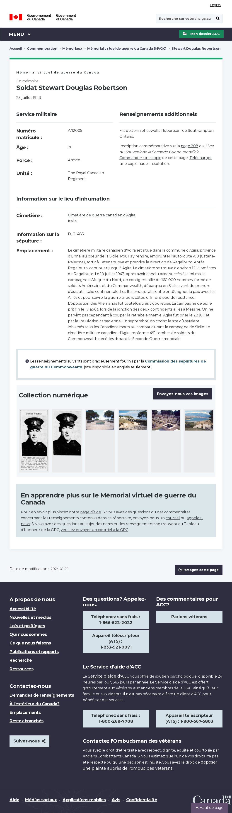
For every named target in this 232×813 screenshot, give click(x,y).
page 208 (189, 146)
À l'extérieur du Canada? (34, 703)
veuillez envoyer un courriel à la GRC (94, 530)
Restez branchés (27, 720)
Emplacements (25, 712)
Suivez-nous (29, 741)
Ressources (21, 668)
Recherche (21, 660)
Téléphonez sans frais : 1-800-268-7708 (116, 718)
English (215, 5)
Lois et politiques (27, 625)
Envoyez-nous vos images (182, 394)
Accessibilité (23, 608)
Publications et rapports (34, 651)
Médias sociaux (41, 799)
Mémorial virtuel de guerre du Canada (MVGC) (126, 48)
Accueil (16, 48)
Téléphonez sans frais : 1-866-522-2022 (116, 619)
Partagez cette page (199, 570)
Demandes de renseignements (42, 695)
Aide (14, 799)
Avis (116, 799)
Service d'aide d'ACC (108, 676)
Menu (20, 34)
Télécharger (200, 158)
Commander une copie (140, 158)
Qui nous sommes (28, 634)
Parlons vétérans (189, 616)
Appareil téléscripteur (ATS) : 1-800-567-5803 (189, 718)
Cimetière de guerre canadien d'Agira (101, 215)
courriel (173, 518)
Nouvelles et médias (30, 617)
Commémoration (42, 48)
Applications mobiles (84, 799)
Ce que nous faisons (30, 643)
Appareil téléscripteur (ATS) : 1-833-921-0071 (116, 641)
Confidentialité (141, 799)
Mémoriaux (72, 48)
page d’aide (90, 512)
